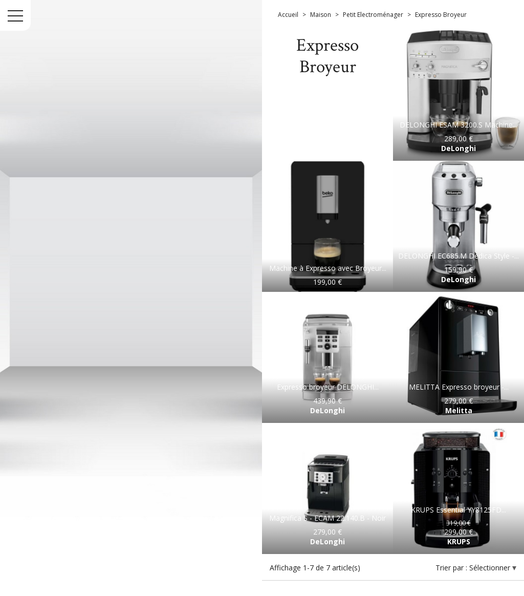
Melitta (458, 410)
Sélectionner (490, 567)
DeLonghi (458, 148)
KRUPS (458, 541)
